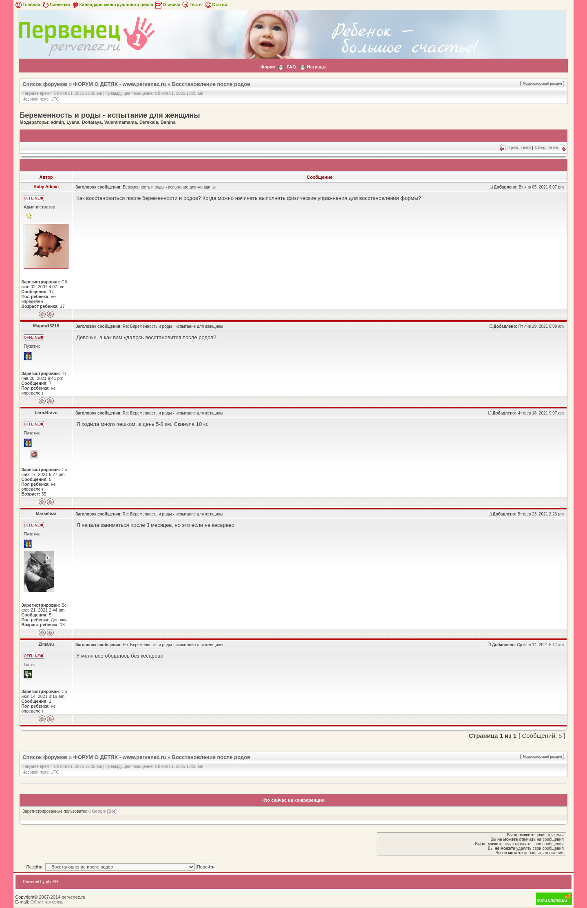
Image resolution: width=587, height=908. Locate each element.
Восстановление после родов (211, 84)
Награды (317, 66)
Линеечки (56, 4)
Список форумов (44, 84)
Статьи (215, 4)
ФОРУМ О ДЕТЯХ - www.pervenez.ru (119, 84)
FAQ (291, 66)
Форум (268, 66)
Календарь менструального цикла (112, 4)
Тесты (192, 4)
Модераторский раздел (542, 83)
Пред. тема (519, 147)
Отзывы (167, 4)
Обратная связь (46, 901)
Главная (27, 4)
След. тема (546, 147)
